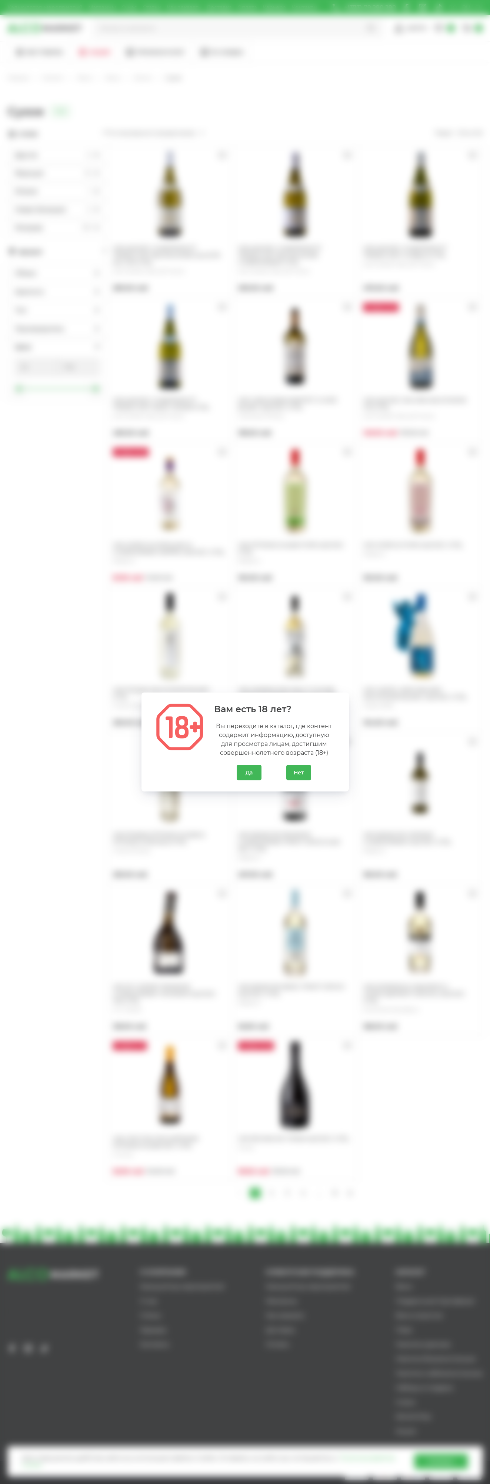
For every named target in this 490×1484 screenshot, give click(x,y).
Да (249, 772)
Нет (299, 772)
